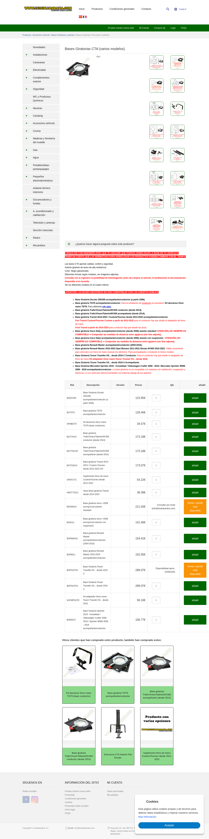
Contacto (146, 9)
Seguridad (33, 88)
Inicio (82, 9)
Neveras (32, 108)
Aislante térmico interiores (41, 190)
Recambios (34, 245)
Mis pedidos (112, 795)
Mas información (147, 816)
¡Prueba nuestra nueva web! (121, 28)
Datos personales (115, 791)
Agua (31, 157)
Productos (97, 9)
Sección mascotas (43, 230)
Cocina (32, 130)
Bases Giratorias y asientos (63, 35)
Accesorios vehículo (41, 35)
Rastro (31, 237)
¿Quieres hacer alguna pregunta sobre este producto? (104, 244)
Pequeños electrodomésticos (38, 178)
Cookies (68, 802)
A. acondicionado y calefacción (38, 213)
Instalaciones (35, 54)
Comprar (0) (159, 28)
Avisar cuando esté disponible (195, 506)
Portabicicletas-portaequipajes (36, 167)
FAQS (183, 28)
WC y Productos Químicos (42, 98)
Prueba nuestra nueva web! (78, 791)
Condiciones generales (122, 9)
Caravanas (39, 62)
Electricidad (34, 69)
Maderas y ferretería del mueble (39, 140)
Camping (33, 115)
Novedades (39, 47)
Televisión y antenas (44, 222)
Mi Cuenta (144, 28)
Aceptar (169, 825)
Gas (30, 149)
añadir (195, 398)
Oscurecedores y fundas (37, 201)
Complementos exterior (36, 79)
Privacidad (70, 795)
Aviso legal (70, 809)
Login (173, 28)
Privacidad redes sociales (77, 806)
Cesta (180, 9)
